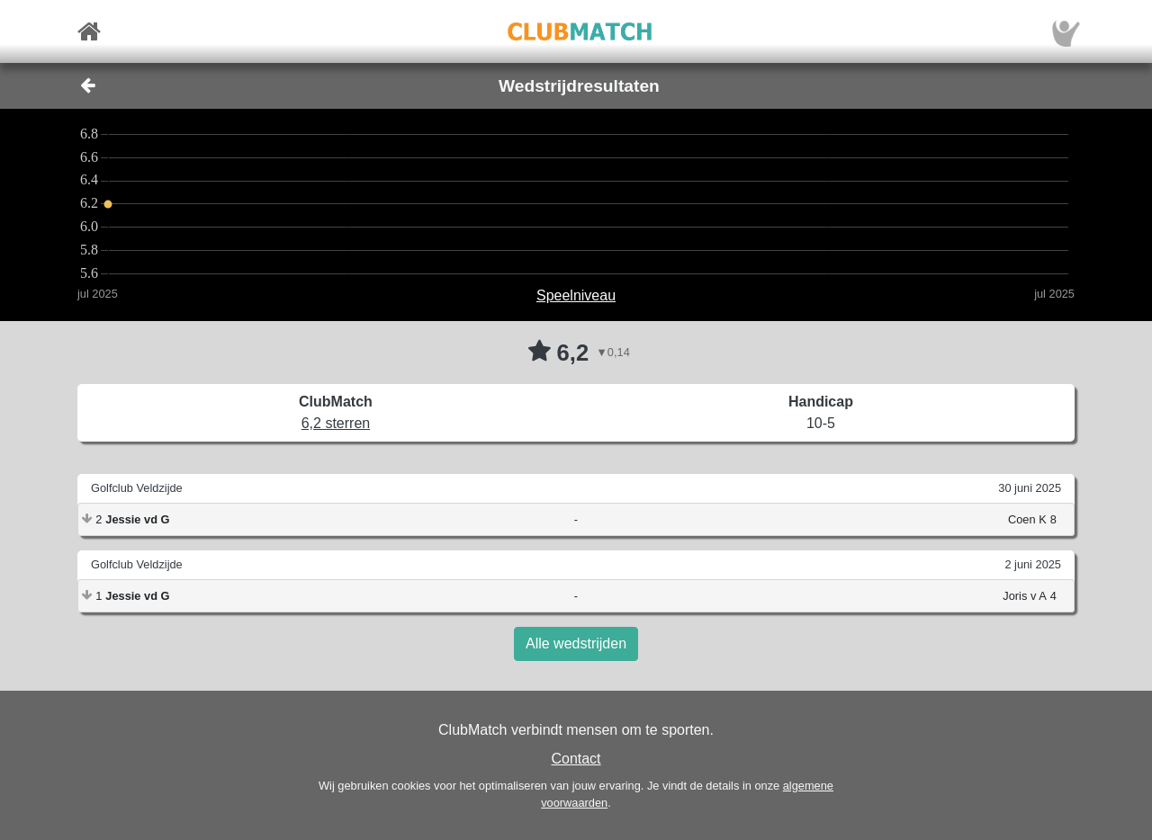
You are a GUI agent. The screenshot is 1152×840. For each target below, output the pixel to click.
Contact (575, 758)
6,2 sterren (336, 423)
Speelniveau (576, 295)
